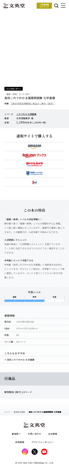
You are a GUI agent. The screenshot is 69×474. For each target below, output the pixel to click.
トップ (7, 412)
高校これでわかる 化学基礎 (20, 359)
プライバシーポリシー (42, 442)
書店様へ (16, 433)
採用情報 (19, 442)
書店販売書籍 (19, 412)
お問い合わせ (34, 433)
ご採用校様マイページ (44, 5)
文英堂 (14, 5)
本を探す (56, 6)
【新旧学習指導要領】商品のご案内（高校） (32, 103)
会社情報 (52, 433)
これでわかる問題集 (26, 114)
